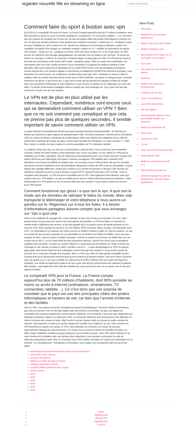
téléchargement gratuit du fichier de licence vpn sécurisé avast (60, 351)
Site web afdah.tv (149, 109)
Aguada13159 (101, 415)
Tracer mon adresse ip (151, 98)
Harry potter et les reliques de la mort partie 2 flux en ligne (156, 56)
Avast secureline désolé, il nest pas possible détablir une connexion (155, 118)
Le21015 (101, 424)
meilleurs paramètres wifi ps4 (44, 364)
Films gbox (146, 29)
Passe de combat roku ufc (153, 127)
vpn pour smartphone (40, 358)
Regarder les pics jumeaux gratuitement (153, 36)
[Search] (150, 3)
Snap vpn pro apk (149, 138)
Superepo (145, 78)
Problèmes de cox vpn (151, 92)
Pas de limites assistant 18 (153, 170)
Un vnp (144, 144)
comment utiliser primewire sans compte (49, 367)
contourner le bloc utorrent (42, 354)
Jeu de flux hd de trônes (152, 104)
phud (32, 374)
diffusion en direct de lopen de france (47, 361)
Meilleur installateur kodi (152, 49)
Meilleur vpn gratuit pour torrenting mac (152, 85)
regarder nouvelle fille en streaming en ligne (63, 4)
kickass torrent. (37, 370)
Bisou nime (146, 133)
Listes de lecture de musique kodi (157, 150)
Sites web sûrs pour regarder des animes (156, 71)
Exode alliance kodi (150, 155)
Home (101, 412)
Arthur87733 (101, 418)
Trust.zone (146, 63)
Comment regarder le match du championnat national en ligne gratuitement (155, 179)
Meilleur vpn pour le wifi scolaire (156, 43)
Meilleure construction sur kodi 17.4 (155, 163)
